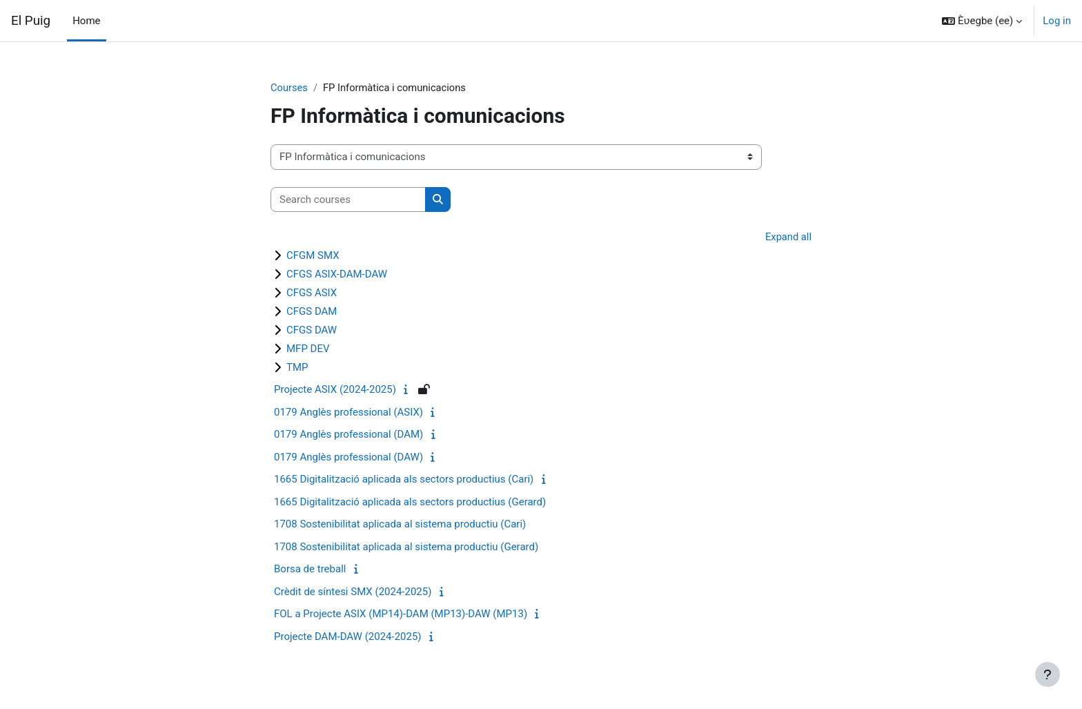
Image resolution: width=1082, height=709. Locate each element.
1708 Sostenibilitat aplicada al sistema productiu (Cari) (400, 524)
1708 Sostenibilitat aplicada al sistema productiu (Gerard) (406, 547)
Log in (1057, 20)
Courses (289, 87)
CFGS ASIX (311, 293)
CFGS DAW (311, 330)
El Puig (30, 20)
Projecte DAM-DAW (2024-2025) (348, 637)
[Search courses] (348, 200)
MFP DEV (308, 349)
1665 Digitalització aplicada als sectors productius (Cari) (403, 480)
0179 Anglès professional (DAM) (348, 435)
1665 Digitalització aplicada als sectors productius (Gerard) (410, 502)
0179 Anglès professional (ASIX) (348, 413)
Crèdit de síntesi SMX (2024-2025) (352, 592)
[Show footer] (1047, 674)
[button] (982, 20)
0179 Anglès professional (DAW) (348, 457)
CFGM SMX (313, 256)
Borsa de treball (310, 569)
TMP (297, 368)
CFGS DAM (311, 312)
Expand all (788, 237)
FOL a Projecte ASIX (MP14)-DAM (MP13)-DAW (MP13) (400, 614)
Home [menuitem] (86, 20)
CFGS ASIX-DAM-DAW (336, 275)
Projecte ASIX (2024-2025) (335, 390)
